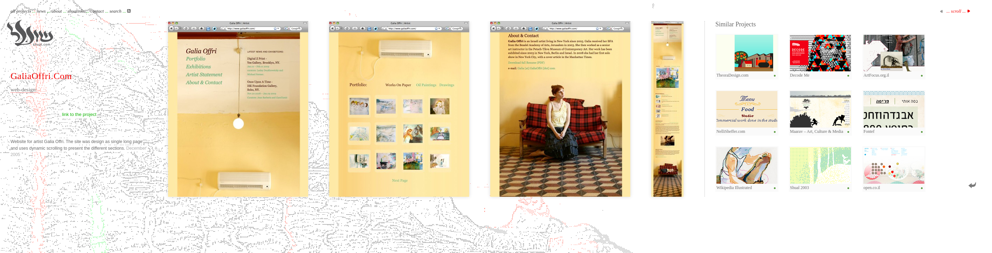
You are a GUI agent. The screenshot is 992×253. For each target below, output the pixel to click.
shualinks (76, 11)
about (56, 11)
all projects (21, 11)
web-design (23, 89)
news (41, 11)
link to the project (79, 114)
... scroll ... (956, 11)
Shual (30, 33)
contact (97, 11)
